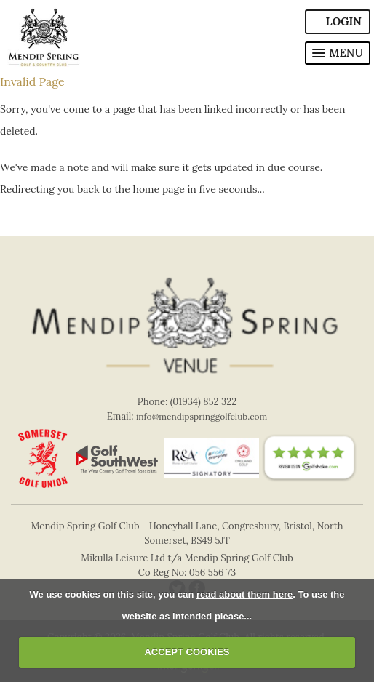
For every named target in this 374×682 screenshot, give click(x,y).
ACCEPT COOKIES (186, 651)
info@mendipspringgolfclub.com (201, 416)
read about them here (244, 594)
